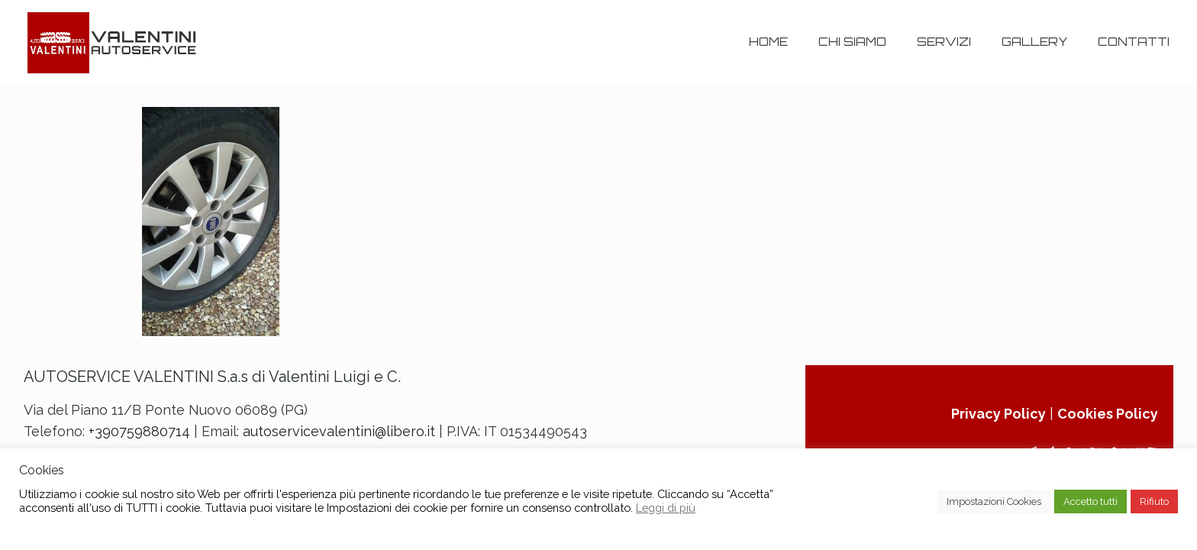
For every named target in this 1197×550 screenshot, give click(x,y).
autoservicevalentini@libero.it (339, 431)
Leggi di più (665, 507)
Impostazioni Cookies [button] (994, 501)
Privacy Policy (998, 414)
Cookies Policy (1107, 414)
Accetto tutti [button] (1090, 501)
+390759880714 (139, 431)
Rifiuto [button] (1154, 501)
